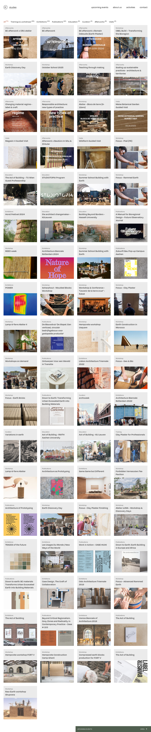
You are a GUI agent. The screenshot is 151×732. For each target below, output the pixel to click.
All (6, 22)
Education (74, 22)
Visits (112, 22)
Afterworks (101, 22)
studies (12, 7)
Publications (59, 22)
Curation (87, 22)
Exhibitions (43, 22)
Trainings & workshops (22, 22)
